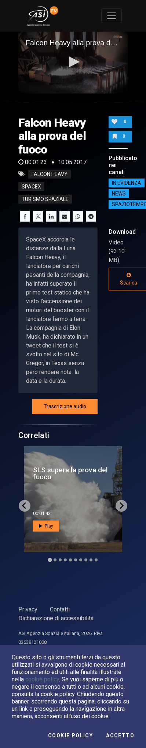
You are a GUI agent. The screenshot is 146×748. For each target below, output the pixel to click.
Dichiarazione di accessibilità (56, 618)
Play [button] (46, 526)
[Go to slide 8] (85, 559)
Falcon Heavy (49, 174)
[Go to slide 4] (65, 559)
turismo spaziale (45, 199)
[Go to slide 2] (55, 559)
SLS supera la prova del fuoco (70, 473)
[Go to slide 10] (96, 559)
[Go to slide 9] (91, 559)
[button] (73, 62)
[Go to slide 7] (80, 559)
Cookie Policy (70, 735)
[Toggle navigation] (111, 15)
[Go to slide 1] (50, 560)
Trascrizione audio (65, 406)
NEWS (119, 194)
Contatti (60, 609)
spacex (31, 187)
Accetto (120, 735)
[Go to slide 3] (60, 559)
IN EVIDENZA (126, 183)
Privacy (27, 609)
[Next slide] (121, 506)
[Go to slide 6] (75, 559)
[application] (73, 63)
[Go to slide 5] (70, 559)
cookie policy (42, 679)
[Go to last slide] (24, 506)
